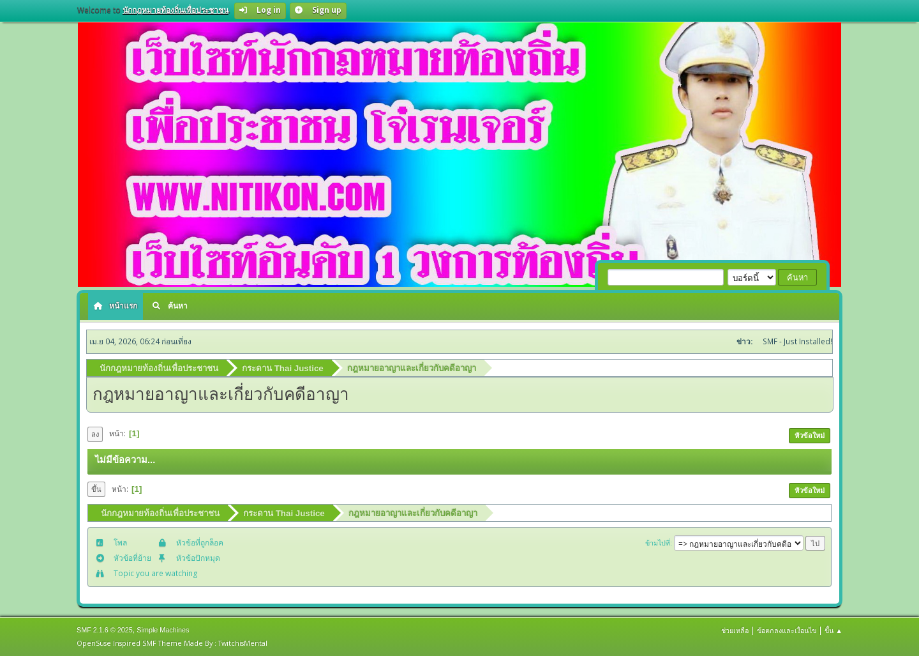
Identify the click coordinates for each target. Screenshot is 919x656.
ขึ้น (96, 489)
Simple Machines (163, 630)
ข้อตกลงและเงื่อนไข (786, 630)
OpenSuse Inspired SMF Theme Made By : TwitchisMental (172, 643)
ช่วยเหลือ (735, 630)
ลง (95, 434)
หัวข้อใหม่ (810, 435)
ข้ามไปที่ (657, 542)
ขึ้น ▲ (833, 630)
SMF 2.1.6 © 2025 (105, 630)
